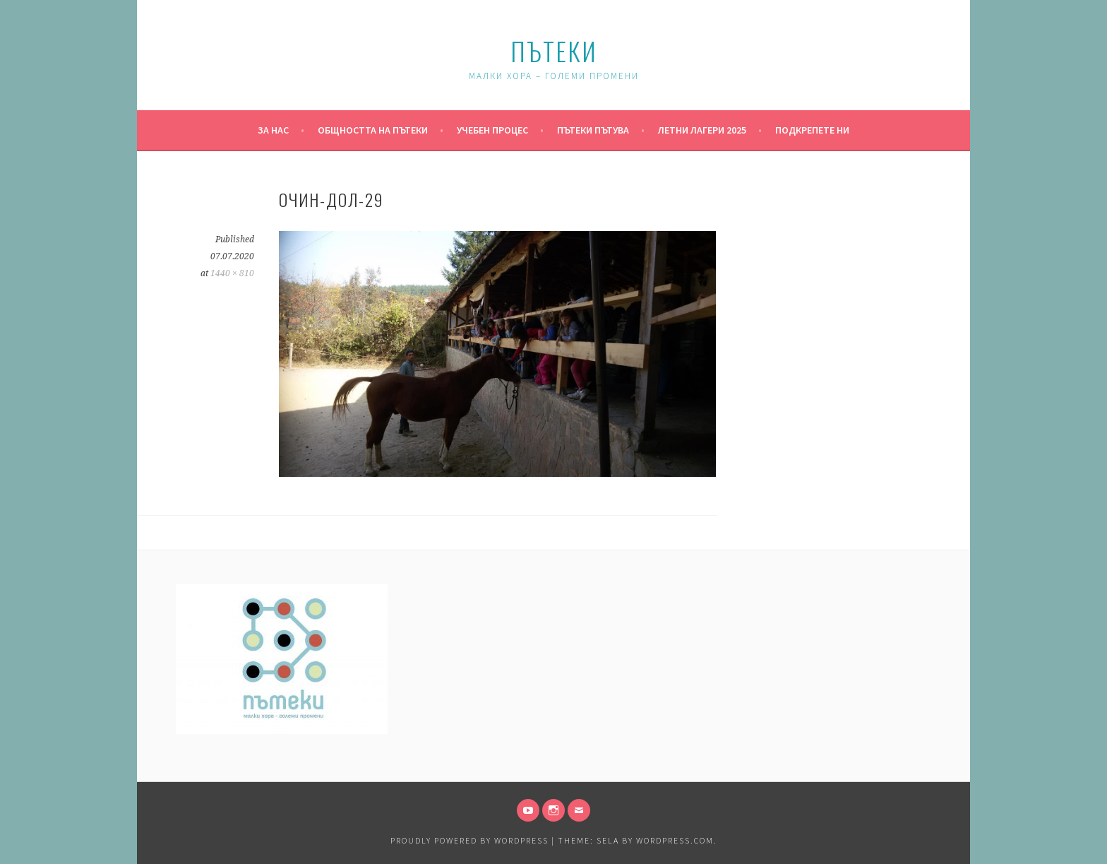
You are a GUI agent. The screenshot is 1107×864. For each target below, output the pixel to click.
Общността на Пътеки (373, 130)
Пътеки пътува (593, 130)
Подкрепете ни (812, 130)
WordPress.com (675, 840)
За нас (273, 130)
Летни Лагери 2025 (702, 130)
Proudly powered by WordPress (469, 840)
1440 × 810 (232, 273)
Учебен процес (492, 130)
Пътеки (553, 50)
